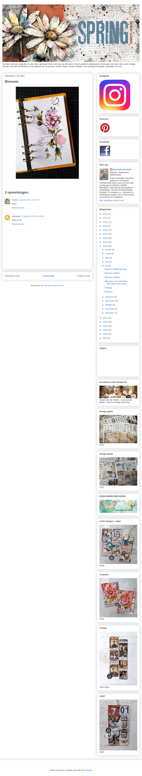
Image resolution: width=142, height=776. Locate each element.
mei (107, 261)
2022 (105, 322)
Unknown (16, 216)
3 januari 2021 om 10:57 (29, 200)
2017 (105, 234)
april (107, 258)
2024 (105, 330)
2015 (105, 226)
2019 (105, 242)
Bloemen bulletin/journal (116, 269)
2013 (105, 218)
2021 (105, 318)
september (110, 301)
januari (108, 249)
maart (108, 253)
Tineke (15, 200)
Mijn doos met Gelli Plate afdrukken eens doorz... (116, 282)
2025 (105, 334)
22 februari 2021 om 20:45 (32, 216)
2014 (105, 222)
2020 (105, 246)
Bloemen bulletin (112, 273)
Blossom (109, 292)
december (110, 313)
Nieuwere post (12, 276)
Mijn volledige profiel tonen (111, 200)
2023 (105, 326)
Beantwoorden (18, 208)
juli (106, 265)
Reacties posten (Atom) (54, 285)
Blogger (88, 770)
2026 (105, 338)
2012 (105, 214)
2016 (105, 230)
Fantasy (108, 288)
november (110, 309)
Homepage (48, 276)
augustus (109, 297)
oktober (109, 305)
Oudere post (83, 276)
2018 (105, 238)
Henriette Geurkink (122, 169)
